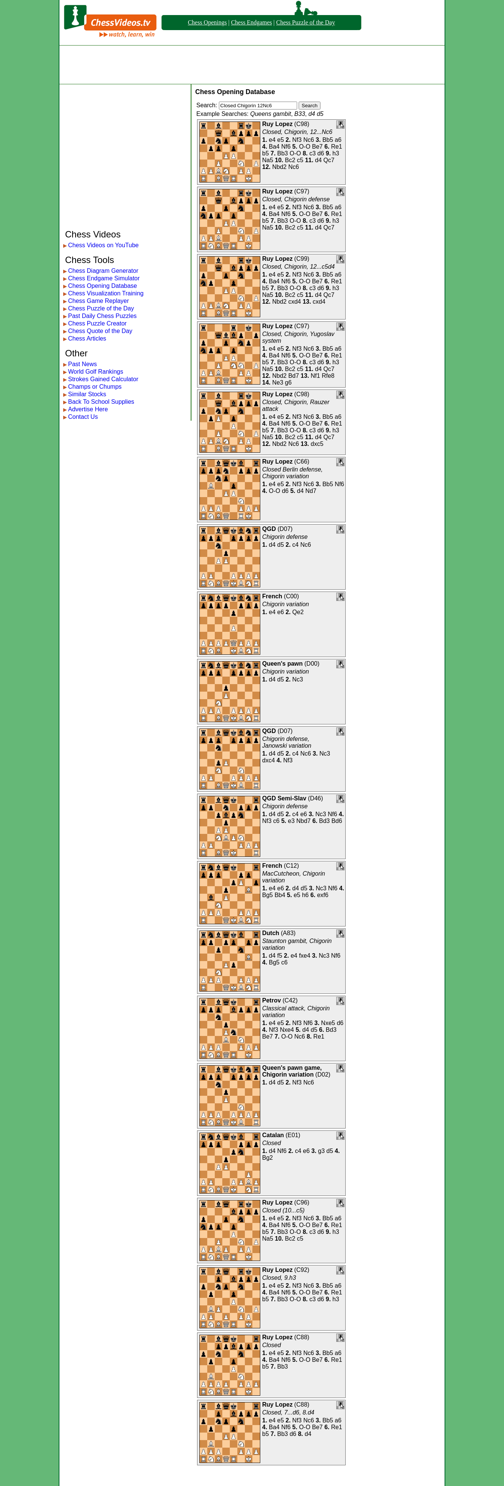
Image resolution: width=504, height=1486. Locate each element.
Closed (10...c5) (283, 1210)
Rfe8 (328, 376)
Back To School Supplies (101, 401)
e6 (280, 612)
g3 (321, 1151)
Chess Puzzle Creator (97, 323)
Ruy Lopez (277, 124)
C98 (301, 124)
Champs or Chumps (94, 386)
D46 (315, 798)
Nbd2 (279, 167)
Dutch (270, 933)
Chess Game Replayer (98, 301)
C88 (301, 1337)
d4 (318, 160)
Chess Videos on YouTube (103, 245)
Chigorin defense (285, 537)
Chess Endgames (251, 22)
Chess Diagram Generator (103, 271)
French (272, 596)
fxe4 (304, 955)
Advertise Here (88, 409)
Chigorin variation (285, 604)
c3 (312, 153)
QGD (269, 529)
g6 (288, 382)
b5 (265, 153)
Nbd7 (303, 821)
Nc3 (297, 679)
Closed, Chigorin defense (296, 199)
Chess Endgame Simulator (104, 278)
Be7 (317, 146)
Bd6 (336, 821)
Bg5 (267, 895)
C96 (301, 1202)
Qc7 (328, 160)
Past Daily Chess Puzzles (102, 316)
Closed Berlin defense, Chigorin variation (292, 472)
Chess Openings (207, 22)
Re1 (336, 146)
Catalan (273, 1135)
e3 (291, 821)
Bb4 (280, 895)
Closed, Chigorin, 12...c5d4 (298, 266)
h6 (305, 895)
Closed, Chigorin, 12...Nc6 (297, 132)
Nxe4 (287, 1030)
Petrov (271, 1000)
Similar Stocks (87, 394)
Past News (82, 364)
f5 (279, 955)
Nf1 (315, 376)
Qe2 (298, 612)
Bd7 (293, 376)
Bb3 (282, 153)
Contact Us (83, 417)
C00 (291, 596)
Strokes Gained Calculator (103, 379)
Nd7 (310, 491)
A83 (288, 933)
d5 (280, 544)
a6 (338, 140)
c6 (276, 821)
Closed (271, 1143)
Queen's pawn (282, 663)
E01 (293, 1135)
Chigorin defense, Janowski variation (286, 742)
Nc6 (308, 140)
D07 (284, 529)
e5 (280, 140)
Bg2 (267, 1157)
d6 (320, 153)
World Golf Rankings (95, 371)
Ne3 (277, 382)
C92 (301, 1270)
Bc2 (290, 160)
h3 (335, 153)
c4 (295, 544)
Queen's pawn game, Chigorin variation (292, 1071)
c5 (300, 160)
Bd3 (324, 821)
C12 (291, 865)
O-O (304, 146)
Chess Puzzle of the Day (305, 22)
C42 (290, 1000)
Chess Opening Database (102, 286)
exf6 (322, 895)
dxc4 (268, 760)
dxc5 (317, 444)
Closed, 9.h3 (279, 1278)
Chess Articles (87, 338)
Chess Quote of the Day (100, 331)
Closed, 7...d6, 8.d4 (288, 1412)
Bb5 (327, 140)
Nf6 (286, 146)
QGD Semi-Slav (284, 798)
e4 (272, 140)
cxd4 (294, 301)
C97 (301, 191)
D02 (322, 1074)
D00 (312, 663)
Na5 (267, 160)
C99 (301, 259)
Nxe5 (328, 1023)
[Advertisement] (252, 65)
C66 (301, 461)
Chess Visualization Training (106, 293)
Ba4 (274, 146)
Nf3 (297, 140)
